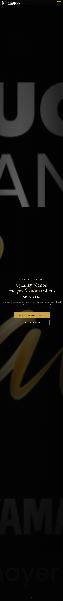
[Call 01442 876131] (59, 3)
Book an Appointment (31, 315)
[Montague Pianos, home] (11, 3)
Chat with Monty (31, 322)
